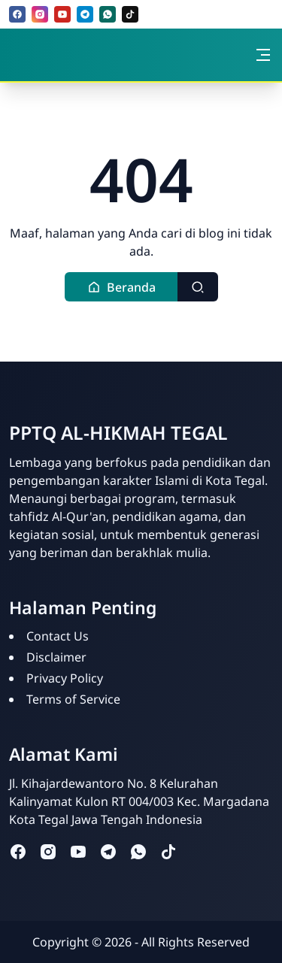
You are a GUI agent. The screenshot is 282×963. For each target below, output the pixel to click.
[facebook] (17, 14)
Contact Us (57, 636)
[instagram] (40, 14)
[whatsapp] (107, 14)
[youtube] (62, 14)
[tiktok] (130, 14)
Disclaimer (56, 657)
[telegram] (85, 14)
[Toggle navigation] (263, 55)
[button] (121, 286)
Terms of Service (73, 699)
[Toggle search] (197, 286)
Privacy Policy (64, 678)
